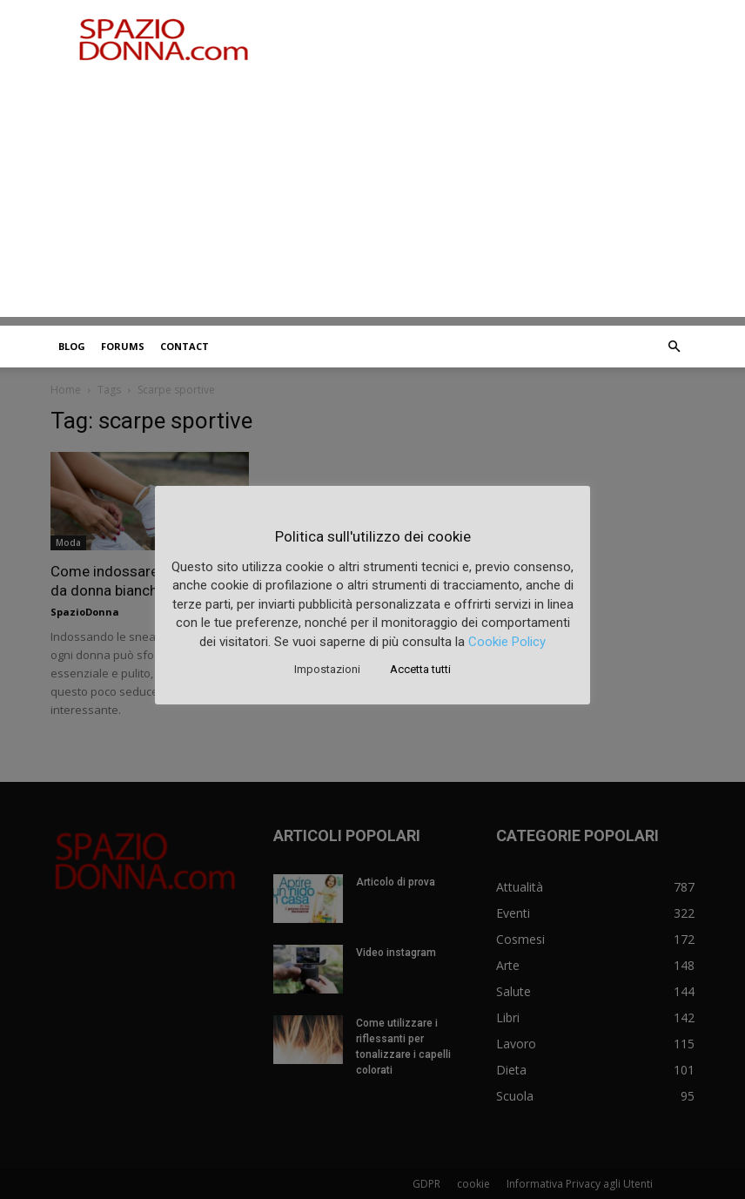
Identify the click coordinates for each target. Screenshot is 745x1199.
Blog (71, 346)
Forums (122, 346)
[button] (674, 347)
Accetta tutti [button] (420, 669)
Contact (184, 346)
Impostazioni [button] (327, 669)
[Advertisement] (372, 195)
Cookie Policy (507, 642)
